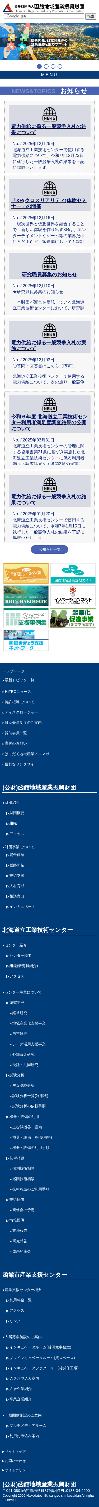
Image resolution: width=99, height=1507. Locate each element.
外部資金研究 (23, 1054)
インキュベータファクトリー (44, 1368)
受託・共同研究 (25, 1065)
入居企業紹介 (21, 1389)
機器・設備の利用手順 (30, 1147)
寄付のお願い (16, 743)
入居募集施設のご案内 (23, 1337)
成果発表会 (21, 1251)
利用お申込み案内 (24, 1436)
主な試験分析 (23, 1085)
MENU (49, 74)
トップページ (13, 671)
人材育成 (17, 886)
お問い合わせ (15, 1461)
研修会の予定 (23, 1210)
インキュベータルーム (40, 1347)
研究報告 (19, 1241)
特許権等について (19, 702)
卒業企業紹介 (21, 1399)
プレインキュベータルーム (42, 1357)
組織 (13, 823)
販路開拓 (17, 865)
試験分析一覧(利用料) (30, 1096)
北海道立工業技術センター (37, 930)
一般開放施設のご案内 (23, 1415)
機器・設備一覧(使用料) (32, 1137)
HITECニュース (18, 691)
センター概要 (21, 955)
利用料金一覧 (21, 1300)
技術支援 (17, 875)
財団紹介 (12, 802)
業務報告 (19, 1230)
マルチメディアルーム (28, 1425)
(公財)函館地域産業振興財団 (39, 787)
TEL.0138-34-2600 (74, 1490)
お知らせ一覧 (50, 549)
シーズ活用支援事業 (29, 1044)
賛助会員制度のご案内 (23, 722)
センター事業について (23, 992)
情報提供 (17, 1220)
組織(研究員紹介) (24, 966)
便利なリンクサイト (21, 764)
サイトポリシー (17, 1470)
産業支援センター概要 (23, 1290)
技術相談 (17, 1158)
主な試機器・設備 (27, 1127)
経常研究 (19, 1013)
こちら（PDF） (61, 365)
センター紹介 (16, 945)
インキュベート (22, 906)
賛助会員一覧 (16, 733)
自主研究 (19, 1033)
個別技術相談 (23, 1168)
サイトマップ (15, 1452)
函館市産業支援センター (34, 1274)
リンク (15, 1321)
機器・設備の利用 (24, 1117)
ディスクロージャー (21, 712)
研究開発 (17, 1002)
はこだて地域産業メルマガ (27, 754)
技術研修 (17, 1199)
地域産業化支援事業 (29, 1023)
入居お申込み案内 (24, 1378)
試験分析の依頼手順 (29, 1106)
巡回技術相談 (23, 1179)
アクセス (17, 834)
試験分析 (17, 1075)
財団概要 (17, 813)
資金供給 (17, 854)
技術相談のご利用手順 (30, 1189)
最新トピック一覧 (19, 680)
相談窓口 (17, 896)
